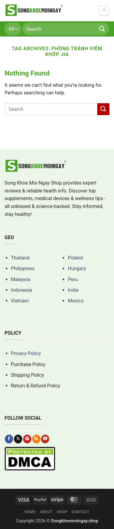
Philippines (23, 268)
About (46, 512)
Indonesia (21, 290)
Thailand (20, 258)
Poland (75, 258)
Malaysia (20, 279)
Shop (62, 512)
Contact (80, 512)
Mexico (76, 301)
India (73, 290)
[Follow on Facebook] (9, 439)
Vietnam (20, 301)
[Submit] (102, 29)
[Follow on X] (18, 439)
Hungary (77, 268)
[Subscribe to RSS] (36, 439)
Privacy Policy (26, 353)
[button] (104, 11)
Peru (73, 279)
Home (30, 512)
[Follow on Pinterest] (27, 439)
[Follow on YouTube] (45, 439)
